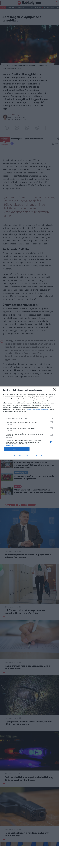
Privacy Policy (40, 456)
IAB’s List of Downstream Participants (37, 409)
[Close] (55, 390)
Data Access (29, 456)
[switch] (51, 422)
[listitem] (29, 418)
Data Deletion (18, 456)
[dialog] (29, 423)
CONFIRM (16, 449)
